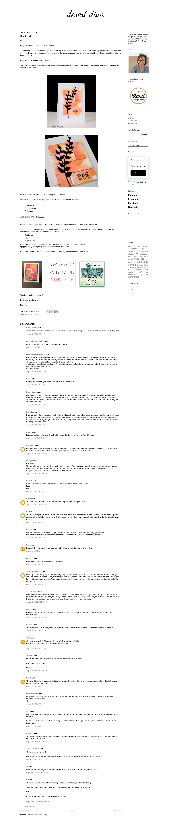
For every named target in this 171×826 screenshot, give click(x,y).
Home (72, 811)
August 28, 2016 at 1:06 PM (36, 538)
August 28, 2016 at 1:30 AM (36, 491)
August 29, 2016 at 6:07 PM (36, 704)
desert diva (85, 13)
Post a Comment (30, 806)
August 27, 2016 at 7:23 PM (36, 385)
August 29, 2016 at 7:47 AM (36, 649)
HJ (27, 512)
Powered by (138, 182)
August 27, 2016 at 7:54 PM (36, 405)
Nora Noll (29, 625)
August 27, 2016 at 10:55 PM (36, 454)
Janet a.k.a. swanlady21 (35, 341)
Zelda (28, 638)
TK (27, 767)
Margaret (29, 558)
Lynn (28, 379)
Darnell (29, 412)
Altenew (132, 251)
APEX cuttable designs (138, 246)
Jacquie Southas (32, 749)
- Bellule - (30, 656)
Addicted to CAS (27, 217)
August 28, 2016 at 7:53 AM (36, 522)
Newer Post (25, 811)
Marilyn (29, 461)
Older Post (118, 811)
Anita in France (32, 591)
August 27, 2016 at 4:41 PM (36, 347)
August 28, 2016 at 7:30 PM (36, 584)
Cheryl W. (30, 733)
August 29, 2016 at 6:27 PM (36, 726)
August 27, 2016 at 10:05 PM (36, 438)
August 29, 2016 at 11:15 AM (36, 671)
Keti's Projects (31, 328)
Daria (28, 545)
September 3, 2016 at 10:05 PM (37, 802)
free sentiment (135, 270)
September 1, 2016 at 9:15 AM (37, 773)
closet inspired (144, 267)
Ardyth (29, 432)
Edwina (29, 609)
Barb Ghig (30, 445)
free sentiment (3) (138, 273)
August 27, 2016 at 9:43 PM (36, 425)
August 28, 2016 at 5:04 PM (36, 564)
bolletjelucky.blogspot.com (36, 354)
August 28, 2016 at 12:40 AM (36, 474)
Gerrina (29, 529)
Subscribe (138, 173)
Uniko (136, 267)
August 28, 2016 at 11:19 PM (36, 602)
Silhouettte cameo (32, 315)
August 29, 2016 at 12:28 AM (36, 617)
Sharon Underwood (33, 571)
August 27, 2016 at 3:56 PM (36, 334)
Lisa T (28, 678)
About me (133, 121)
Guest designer (141, 259)
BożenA (29, 481)
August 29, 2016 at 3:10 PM (36, 686)
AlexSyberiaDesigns (136, 249)
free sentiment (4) (138, 275)
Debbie (29, 498)
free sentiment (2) (138, 271)
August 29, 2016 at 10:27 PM (36, 759)
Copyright (133, 123)
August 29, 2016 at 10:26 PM (36, 742)
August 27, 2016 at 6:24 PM (36, 372)
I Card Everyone (32, 693)
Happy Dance (31, 392)
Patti (28, 780)
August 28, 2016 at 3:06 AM (36, 504)
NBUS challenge (35, 224)
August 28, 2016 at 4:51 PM (36, 551)
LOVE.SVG (132, 262)
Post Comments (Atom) (38, 815)
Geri (28, 711)
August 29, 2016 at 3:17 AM (36, 631)
